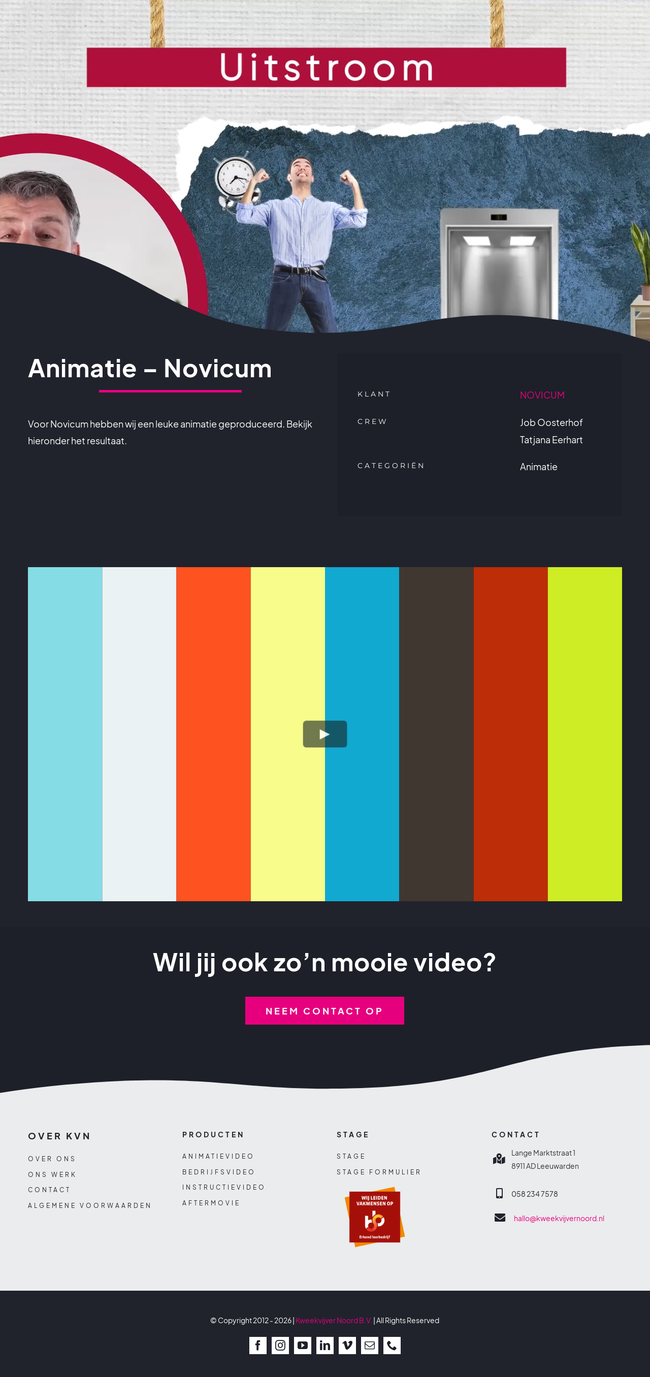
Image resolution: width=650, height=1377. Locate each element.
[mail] (369, 1345)
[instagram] (280, 1345)
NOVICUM (542, 395)
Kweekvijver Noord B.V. (334, 1320)
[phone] (392, 1345)
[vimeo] (347, 1345)
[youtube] (302, 1345)
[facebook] (258, 1345)
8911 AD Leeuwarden (545, 1165)
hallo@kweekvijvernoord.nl (559, 1218)
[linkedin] (325, 1345)
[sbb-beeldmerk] (375, 1182)
